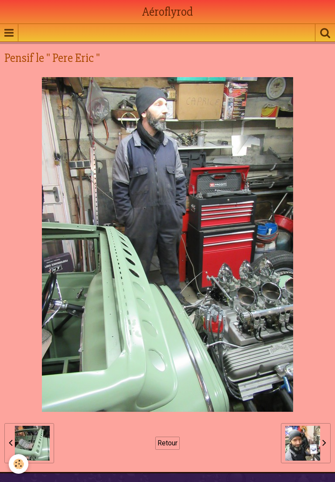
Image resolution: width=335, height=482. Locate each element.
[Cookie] (18, 464)
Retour (167, 443)
